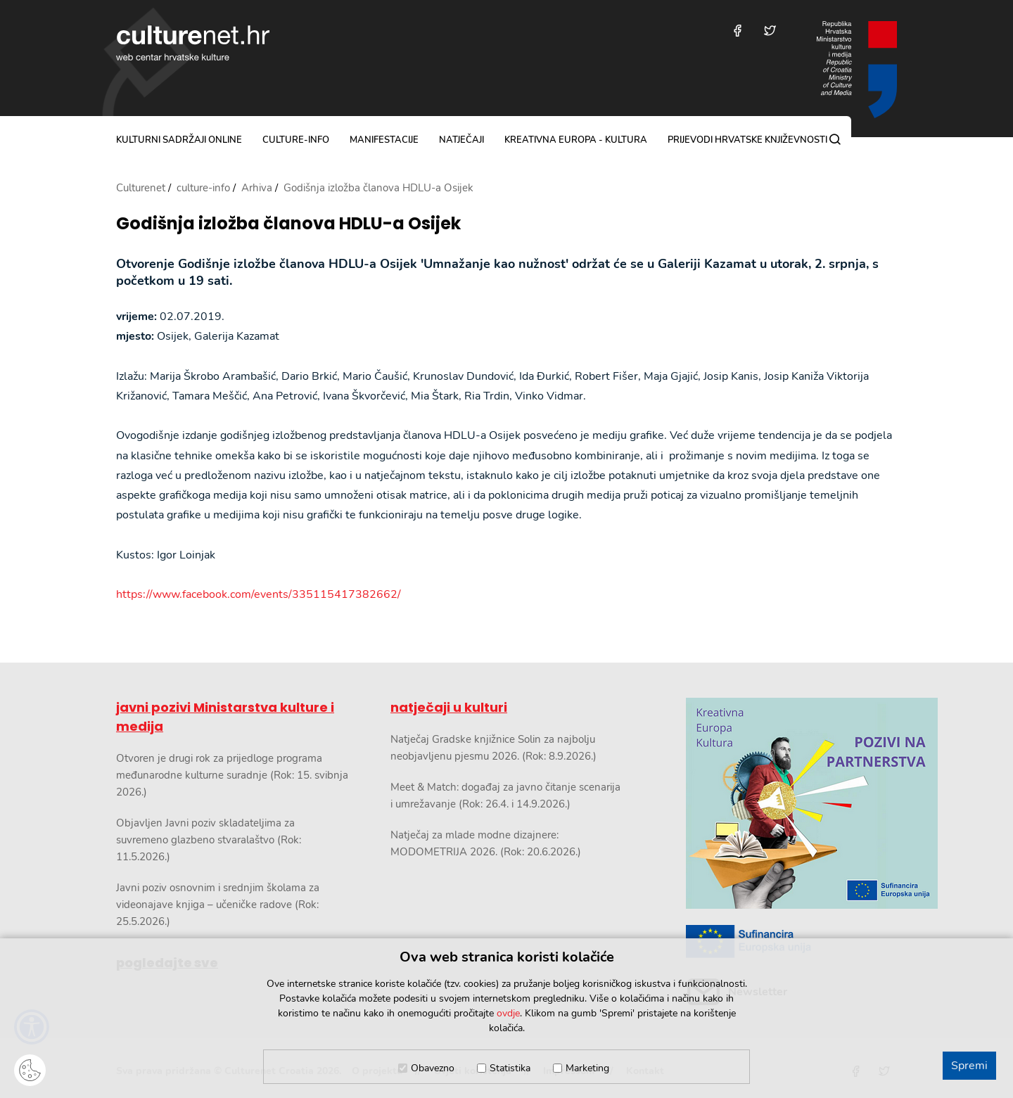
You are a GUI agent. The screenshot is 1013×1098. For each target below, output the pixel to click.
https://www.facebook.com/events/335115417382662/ (258, 594)
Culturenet (140, 188)
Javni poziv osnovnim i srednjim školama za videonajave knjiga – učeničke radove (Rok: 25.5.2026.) (217, 904)
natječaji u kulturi (448, 707)
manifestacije (384, 140)
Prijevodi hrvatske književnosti (747, 140)
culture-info (295, 140)
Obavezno (432, 1068)
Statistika (510, 1068)
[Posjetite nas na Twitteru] (770, 31)
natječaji (461, 140)
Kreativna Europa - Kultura (575, 140)
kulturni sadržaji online (179, 140)
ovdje (508, 1013)
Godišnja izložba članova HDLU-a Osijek (288, 224)
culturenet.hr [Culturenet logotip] (192, 43)
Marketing (587, 1068)
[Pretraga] (835, 139)
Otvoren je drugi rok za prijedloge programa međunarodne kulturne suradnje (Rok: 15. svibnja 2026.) (232, 775)
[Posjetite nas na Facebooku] (738, 31)
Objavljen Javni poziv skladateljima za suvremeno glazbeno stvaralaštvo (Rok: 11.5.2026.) (208, 840)
